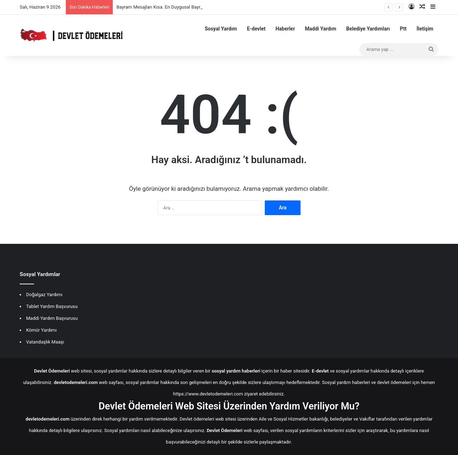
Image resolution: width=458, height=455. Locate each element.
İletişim (424, 29)
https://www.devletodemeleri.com (208, 394)
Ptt (403, 29)
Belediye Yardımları (368, 29)
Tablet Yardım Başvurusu (52, 306)
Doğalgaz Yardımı (44, 294)
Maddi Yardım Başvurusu (52, 318)
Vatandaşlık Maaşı (45, 342)
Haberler (285, 29)
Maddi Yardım (320, 29)
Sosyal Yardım (221, 29)
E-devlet (256, 29)
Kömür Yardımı (41, 330)
